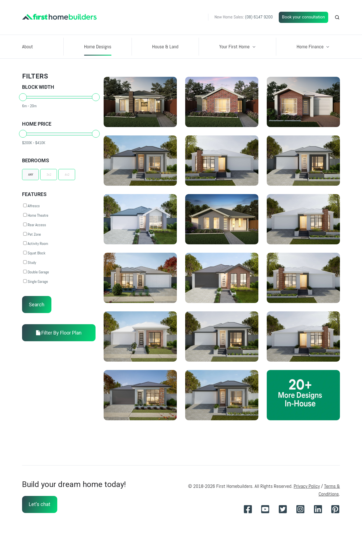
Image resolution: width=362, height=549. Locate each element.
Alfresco (31, 205)
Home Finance (310, 46)
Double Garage (36, 271)
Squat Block (34, 253)
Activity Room (35, 243)
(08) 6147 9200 (259, 17)
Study (29, 262)
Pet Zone (32, 234)
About (27, 46)
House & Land (165, 46)
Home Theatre (35, 215)
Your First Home (234, 46)
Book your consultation (303, 17)
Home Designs (97, 46)
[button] (337, 17)
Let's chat (39, 504)
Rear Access (34, 224)
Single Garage (35, 281)
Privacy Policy (307, 486)
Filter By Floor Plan (59, 333)
